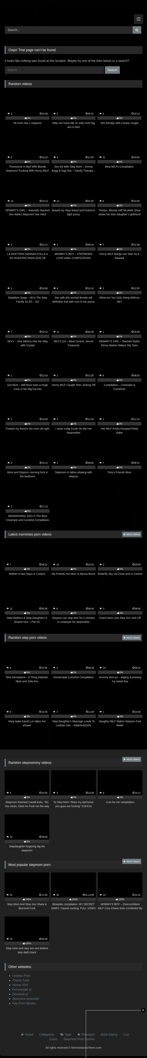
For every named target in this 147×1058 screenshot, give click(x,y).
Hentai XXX (20, 985)
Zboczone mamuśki (25, 998)
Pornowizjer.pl (21, 989)
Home (29, 1034)
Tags (68, 1034)
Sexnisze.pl (20, 994)
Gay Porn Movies (24, 1003)
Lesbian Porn (21, 975)
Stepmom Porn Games (79, 1039)
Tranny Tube (20, 980)
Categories (46, 1034)
